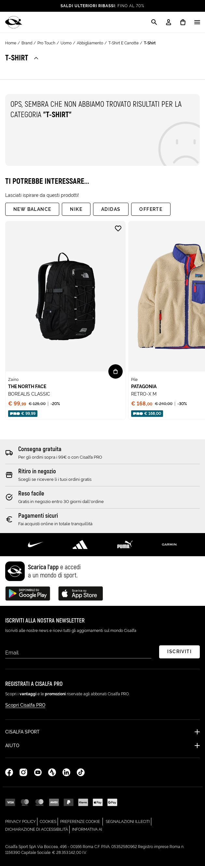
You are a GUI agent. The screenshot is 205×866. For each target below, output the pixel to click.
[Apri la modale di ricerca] (154, 22)
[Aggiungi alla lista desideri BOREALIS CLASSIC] (118, 228)
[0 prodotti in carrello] (183, 22)
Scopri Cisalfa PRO (25, 705)
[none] (65, 320)
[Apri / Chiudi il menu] (197, 22)
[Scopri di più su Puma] (124, 544)
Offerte (150, 209)
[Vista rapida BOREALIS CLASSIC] (115, 371)
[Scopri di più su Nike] (35, 544)
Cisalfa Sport (22, 731)
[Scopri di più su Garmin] (169, 544)
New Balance (32, 209)
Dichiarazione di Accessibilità (37, 829)
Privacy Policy (21, 821)
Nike (76, 209)
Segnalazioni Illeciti (128, 821)
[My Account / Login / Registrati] (168, 22)
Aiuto (12, 745)
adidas (110, 209)
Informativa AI (87, 829)
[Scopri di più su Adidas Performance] (80, 544)
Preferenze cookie (80, 821)
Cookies (49, 821)
